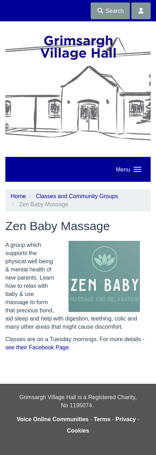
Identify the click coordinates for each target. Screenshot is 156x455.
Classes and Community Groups (77, 196)
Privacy (126, 419)
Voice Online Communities (53, 419)
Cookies (78, 431)
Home (18, 196)
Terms (102, 419)
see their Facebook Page (37, 347)
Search (110, 11)
